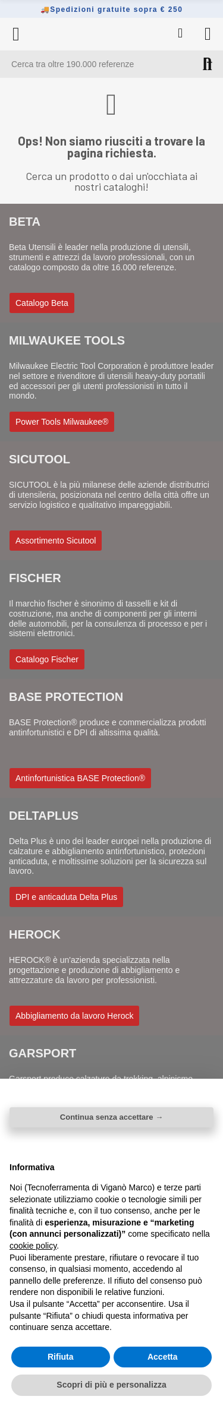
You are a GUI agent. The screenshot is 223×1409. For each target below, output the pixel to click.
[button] (42, 303)
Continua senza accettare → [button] (111, 1117)
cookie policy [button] (33, 1245)
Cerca (207, 64)
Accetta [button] (162, 1356)
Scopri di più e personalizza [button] (111, 1384)
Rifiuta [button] (61, 1356)
